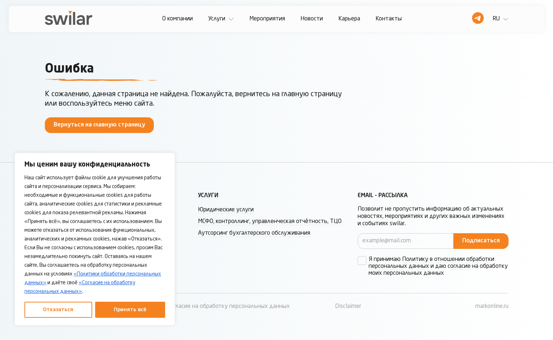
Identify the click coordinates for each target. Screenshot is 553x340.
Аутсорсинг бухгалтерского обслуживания (254, 233)
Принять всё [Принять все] (130, 309)
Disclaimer (348, 306)
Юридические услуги (226, 210)
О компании (177, 19)
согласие (459, 266)
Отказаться (58, 309)
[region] (95, 239)
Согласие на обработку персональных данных (228, 306)
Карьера (349, 19)
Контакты (388, 19)
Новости (311, 19)
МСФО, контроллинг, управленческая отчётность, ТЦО (270, 221)
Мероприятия (267, 19)
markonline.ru (492, 306)
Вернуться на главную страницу (99, 125)
